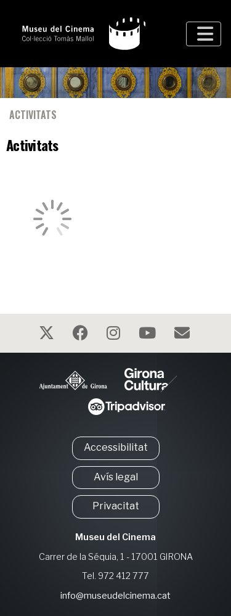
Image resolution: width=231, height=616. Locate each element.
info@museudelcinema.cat (115, 595)
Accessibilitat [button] (116, 447)
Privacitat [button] (115, 506)
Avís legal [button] (116, 477)
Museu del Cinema (115, 537)
